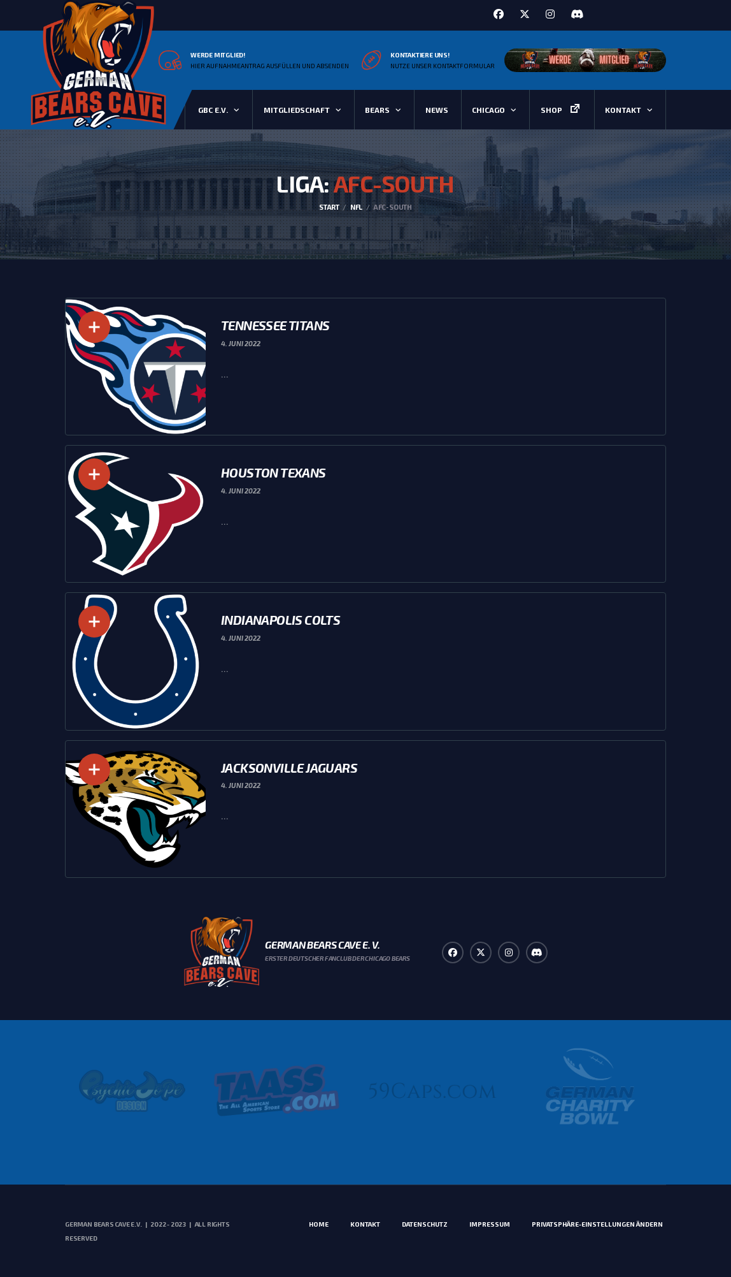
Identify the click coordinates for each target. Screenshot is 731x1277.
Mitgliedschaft (297, 109)
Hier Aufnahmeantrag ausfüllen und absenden (269, 65)
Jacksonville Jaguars (289, 767)
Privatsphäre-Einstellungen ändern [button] (597, 1224)
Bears (377, 109)
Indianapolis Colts (280, 619)
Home (319, 1224)
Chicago (488, 109)
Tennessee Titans (275, 325)
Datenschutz (425, 1224)
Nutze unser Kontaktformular (442, 65)
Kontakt (623, 109)
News (436, 109)
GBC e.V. (213, 109)
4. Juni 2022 (240, 343)
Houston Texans (273, 472)
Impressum (489, 1224)
